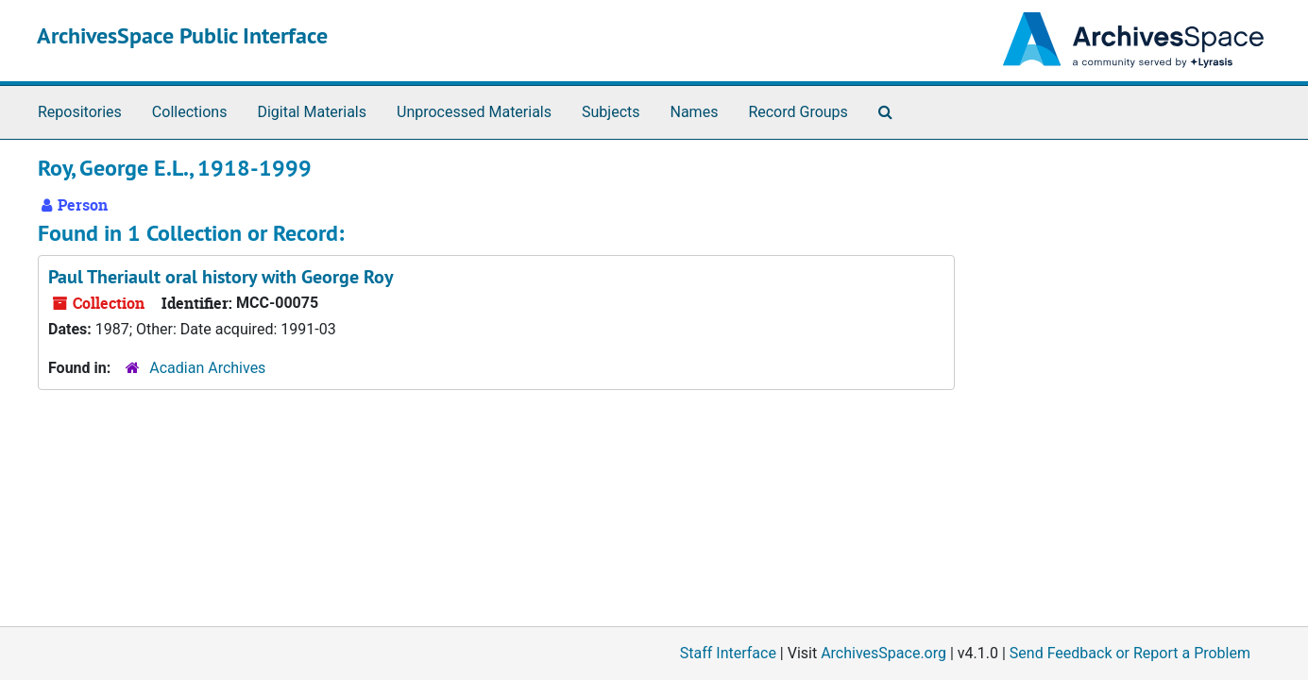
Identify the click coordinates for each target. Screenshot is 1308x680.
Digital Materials (311, 112)
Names (695, 112)
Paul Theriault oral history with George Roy (221, 276)
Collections (190, 112)
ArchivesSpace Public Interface (182, 35)
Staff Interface (728, 653)
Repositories (80, 112)
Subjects (610, 112)
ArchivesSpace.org (883, 653)
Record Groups (797, 112)
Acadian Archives (207, 368)
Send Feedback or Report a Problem (1130, 653)
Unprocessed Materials (474, 112)
